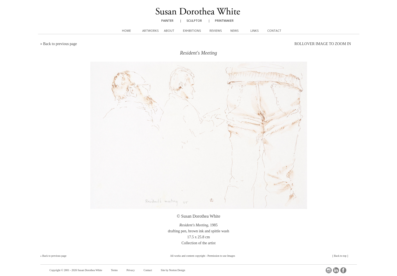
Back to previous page (60, 44)
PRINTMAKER (224, 20)
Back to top (340, 255)
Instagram (329, 270)
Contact (148, 270)
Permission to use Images (221, 255)
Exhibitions (192, 30)
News (234, 30)
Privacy (131, 270)
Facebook (343, 270)
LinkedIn (336, 270)
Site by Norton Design (173, 270)
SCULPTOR (194, 20)
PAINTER (167, 20)
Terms (114, 270)
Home (126, 30)
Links (254, 30)
